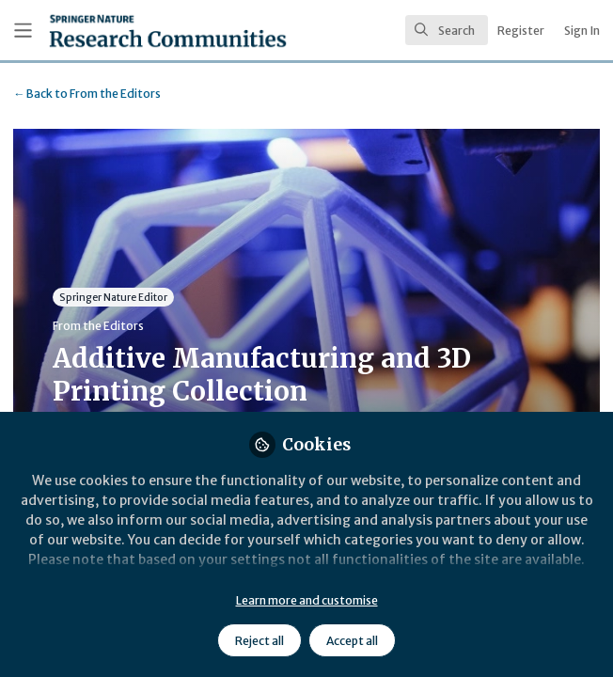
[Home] (122, 31)
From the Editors (87, 94)
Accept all (352, 641)
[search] (446, 30)
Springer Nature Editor (113, 297)
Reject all (259, 641)
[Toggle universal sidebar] (23, 31)
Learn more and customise (307, 600)
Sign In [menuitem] (582, 31)
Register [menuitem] (520, 31)
